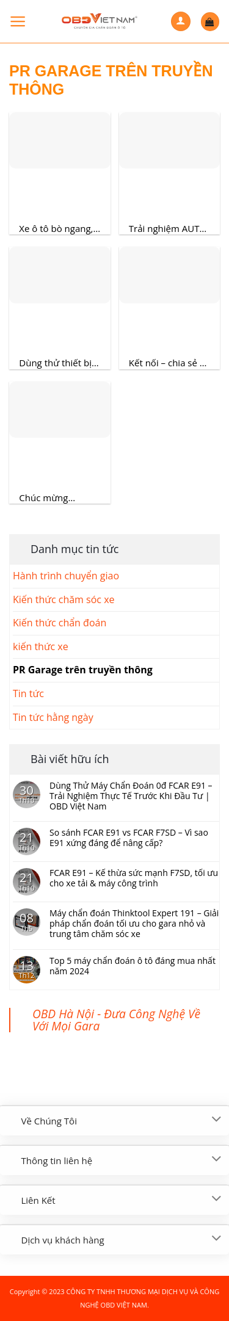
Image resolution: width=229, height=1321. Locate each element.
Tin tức (28, 693)
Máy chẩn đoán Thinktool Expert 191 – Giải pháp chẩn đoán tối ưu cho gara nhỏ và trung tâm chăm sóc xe (134, 923)
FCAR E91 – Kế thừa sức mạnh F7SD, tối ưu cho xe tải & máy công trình (133, 878)
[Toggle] (216, 1120)
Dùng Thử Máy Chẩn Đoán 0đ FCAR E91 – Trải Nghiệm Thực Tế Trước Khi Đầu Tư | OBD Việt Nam (131, 796)
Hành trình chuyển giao (66, 575)
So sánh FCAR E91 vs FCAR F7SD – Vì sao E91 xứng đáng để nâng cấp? (128, 838)
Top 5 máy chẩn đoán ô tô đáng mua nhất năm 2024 (132, 966)
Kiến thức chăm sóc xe (64, 599)
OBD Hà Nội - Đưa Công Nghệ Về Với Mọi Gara (116, 1019)
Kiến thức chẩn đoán (59, 622)
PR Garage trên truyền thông (83, 669)
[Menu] (18, 21)
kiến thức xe (40, 646)
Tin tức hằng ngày (53, 717)
